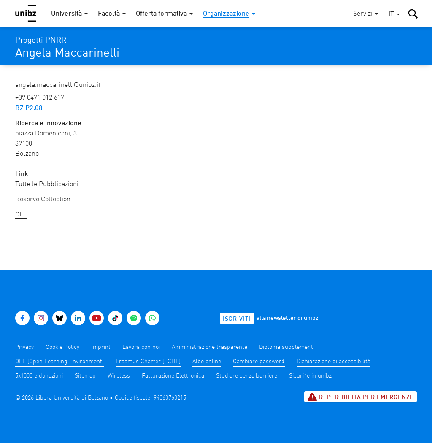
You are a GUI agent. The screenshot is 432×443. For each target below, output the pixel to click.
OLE (21, 214)
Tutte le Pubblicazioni (46, 184)
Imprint (101, 347)
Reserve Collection (42, 199)
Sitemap (85, 376)
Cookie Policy (62, 347)
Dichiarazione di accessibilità (333, 362)
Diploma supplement (286, 347)
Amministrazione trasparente (209, 347)
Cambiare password (259, 362)
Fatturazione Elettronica (173, 376)
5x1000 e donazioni (39, 376)
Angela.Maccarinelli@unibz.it (57, 85)
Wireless (119, 376)
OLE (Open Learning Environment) (59, 362)
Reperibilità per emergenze (360, 397)
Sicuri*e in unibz (310, 376)
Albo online (206, 362)
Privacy (24, 347)
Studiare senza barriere (246, 376)
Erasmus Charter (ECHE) (148, 362)
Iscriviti (237, 319)
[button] (394, 14)
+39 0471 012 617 (39, 98)
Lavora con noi (141, 347)
